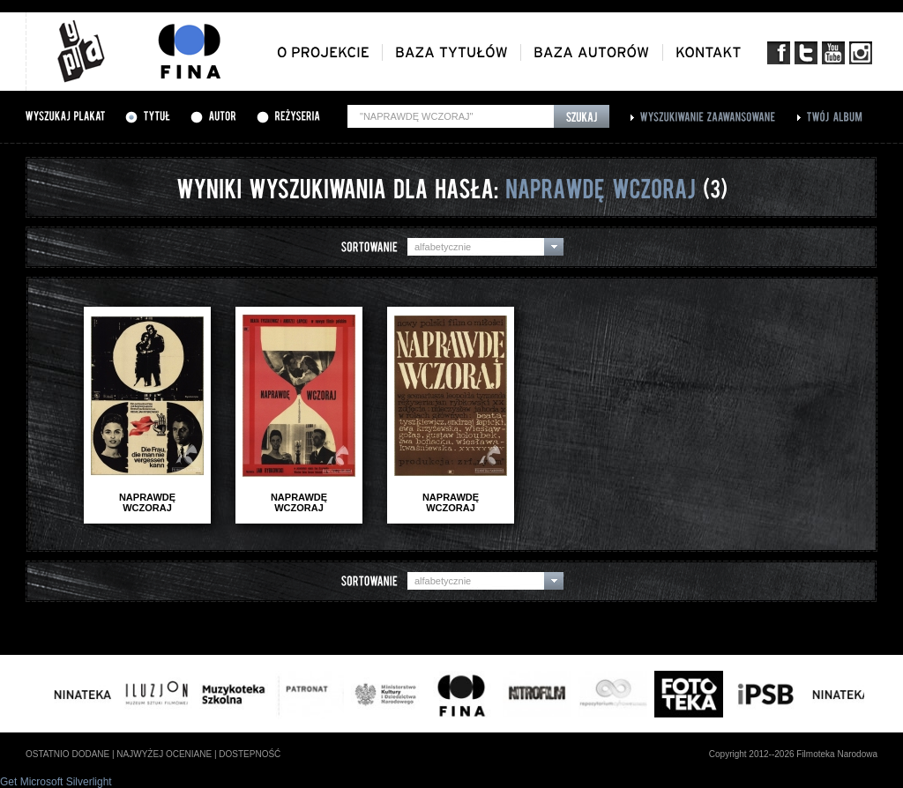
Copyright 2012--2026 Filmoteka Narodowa (793, 754)
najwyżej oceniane (164, 754)
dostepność (249, 754)
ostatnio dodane (67, 754)
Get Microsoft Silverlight (56, 782)
